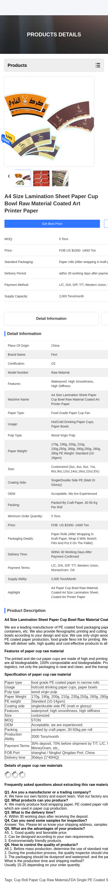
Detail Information (51, 318)
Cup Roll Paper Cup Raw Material (41, 880)
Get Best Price (62, 224)
